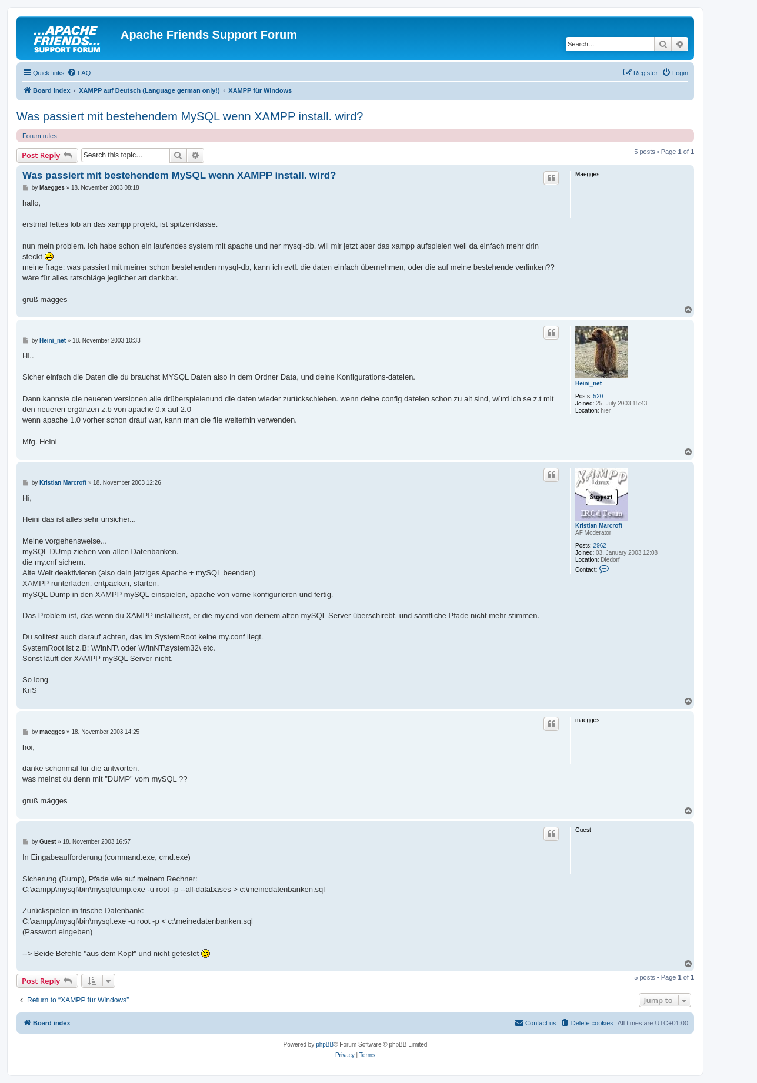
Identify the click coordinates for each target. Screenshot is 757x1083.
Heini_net (588, 383)
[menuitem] (79, 73)
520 (598, 396)
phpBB (325, 1044)
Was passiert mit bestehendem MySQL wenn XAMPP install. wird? (190, 116)
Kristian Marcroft (598, 525)
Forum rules (39, 135)
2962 (599, 545)
